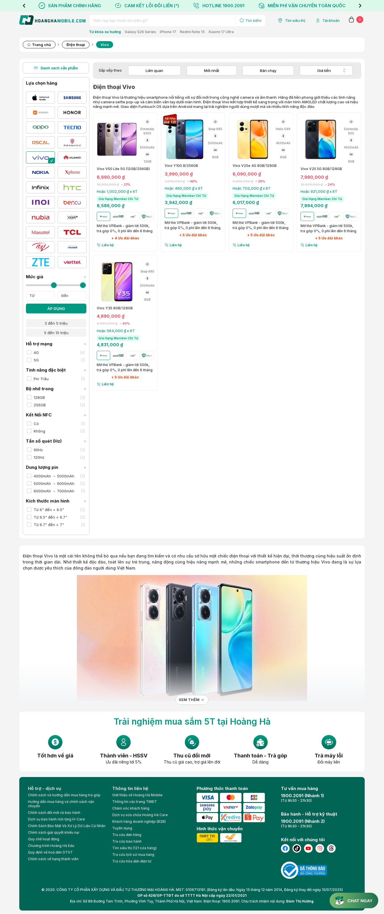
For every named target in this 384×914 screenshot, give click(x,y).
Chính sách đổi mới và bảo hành (54, 812)
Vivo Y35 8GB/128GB (115, 308)
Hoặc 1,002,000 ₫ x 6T (117, 191)
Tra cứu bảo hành (127, 841)
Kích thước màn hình (56, 501)
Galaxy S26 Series (140, 32)
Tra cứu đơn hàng (126, 835)
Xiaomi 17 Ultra (221, 32)
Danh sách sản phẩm (56, 68)
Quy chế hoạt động (43, 839)
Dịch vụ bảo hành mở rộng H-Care (56, 819)
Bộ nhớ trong (56, 388)
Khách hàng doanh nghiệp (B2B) (139, 821)
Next (360, 5)
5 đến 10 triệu (56, 332)
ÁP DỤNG (56, 308)
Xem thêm (189, 700)
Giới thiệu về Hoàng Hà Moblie (137, 795)
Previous (23, 5)
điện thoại (239, 555)
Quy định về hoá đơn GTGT (50, 852)
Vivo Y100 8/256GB (181, 166)
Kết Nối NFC (56, 415)
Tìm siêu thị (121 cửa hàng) (134, 848)
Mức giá (56, 276)
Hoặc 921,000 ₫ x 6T (319, 191)
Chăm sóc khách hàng (130, 808)
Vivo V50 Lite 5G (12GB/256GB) (123, 169)
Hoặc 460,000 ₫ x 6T (184, 188)
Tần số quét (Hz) (56, 441)
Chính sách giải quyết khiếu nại (53, 832)
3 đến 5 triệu (56, 323)
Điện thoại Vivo (38, 555)
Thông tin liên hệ (130, 788)
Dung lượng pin (56, 467)
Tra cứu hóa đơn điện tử (131, 861)
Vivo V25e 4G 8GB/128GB (255, 166)
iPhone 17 (168, 32)
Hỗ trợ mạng (56, 343)
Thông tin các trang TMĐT (134, 801)
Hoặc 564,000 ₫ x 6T (116, 330)
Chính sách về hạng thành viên (53, 859)
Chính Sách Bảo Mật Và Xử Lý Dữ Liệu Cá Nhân (66, 826)
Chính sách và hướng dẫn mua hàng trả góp (64, 795)
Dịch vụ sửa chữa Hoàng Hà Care (140, 815)
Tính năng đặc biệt (56, 370)
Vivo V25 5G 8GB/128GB (321, 169)
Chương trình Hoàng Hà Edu (51, 845)
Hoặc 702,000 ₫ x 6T (252, 188)
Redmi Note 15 (192, 32)
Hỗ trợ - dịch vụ (44, 788)
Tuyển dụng (122, 828)
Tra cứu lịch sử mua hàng (133, 854)
